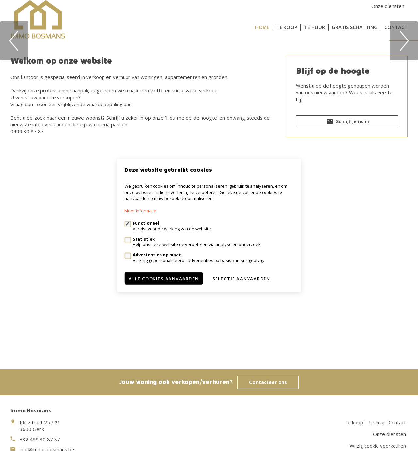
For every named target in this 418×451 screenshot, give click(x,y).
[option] (209, 102)
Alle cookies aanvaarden (164, 278)
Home (262, 27)
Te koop (286, 27)
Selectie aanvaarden (241, 278)
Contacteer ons (268, 382)
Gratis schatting (355, 27)
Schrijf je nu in (347, 246)
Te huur (314, 27)
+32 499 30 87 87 (40, 439)
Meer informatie (140, 211)
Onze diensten (387, 6)
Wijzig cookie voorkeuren (378, 446)
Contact (396, 27)
